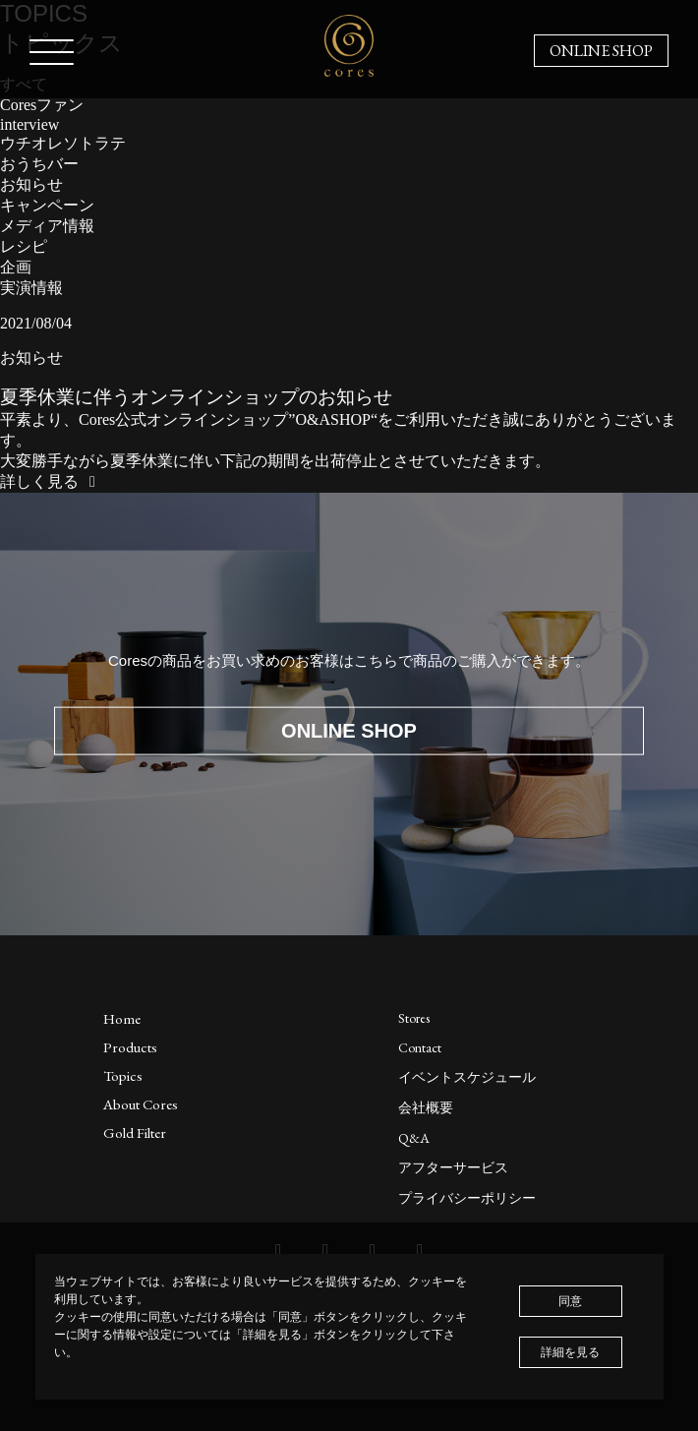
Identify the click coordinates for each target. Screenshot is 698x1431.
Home (122, 1018)
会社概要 (425, 1107)
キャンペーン (47, 205)
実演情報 (31, 287)
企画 (15, 267)
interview (29, 124)
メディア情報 (47, 225)
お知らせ (31, 184)
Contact (419, 1047)
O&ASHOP (332, 419)
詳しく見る (51, 481)
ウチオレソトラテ (63, 143)
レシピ (23, 246)
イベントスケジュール (467, 1077)
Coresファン (42, 104)
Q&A (414, 1138)
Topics (123, 1075)
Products (130, 1047)
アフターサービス (453, 1167)
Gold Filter (134, 1132)
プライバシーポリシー (467, 1198)
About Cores (140, 1104)
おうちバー (39, 163)
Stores (414, 1018)
